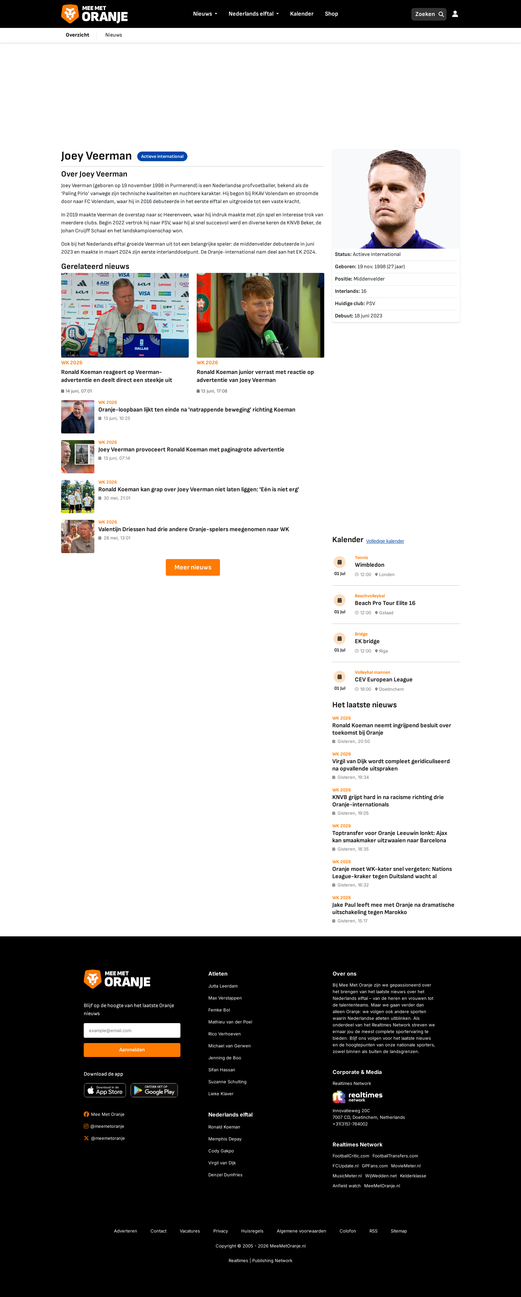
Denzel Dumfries (225, 1174)
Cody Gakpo (221, 1150)
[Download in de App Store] (105, 1090)
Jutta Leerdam (223, 986)
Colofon (348, 1231)
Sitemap (399, 1231)
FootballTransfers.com (395, 1155)
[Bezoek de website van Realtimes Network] (357, 1097)
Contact (158, 1231)
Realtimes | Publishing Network (260, 1260)
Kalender (302, 13)
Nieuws (202, 13)
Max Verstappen (225, 998)
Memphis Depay (225, 1138)
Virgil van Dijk (222, 1162)
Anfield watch (347, 1185)
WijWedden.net (381, 1175)
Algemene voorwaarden (301, 1231)
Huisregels (252, 1231)
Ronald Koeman (224, 1126)
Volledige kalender (385, 541)
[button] (215, 14)
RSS (373, 1231)
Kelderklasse (413, 1175)
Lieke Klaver (221, 1093)
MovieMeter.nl (406, 1165)
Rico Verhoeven (224, 1033)
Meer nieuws (192, 567)
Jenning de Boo (224, 1057)
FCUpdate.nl (346, 1165)
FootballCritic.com (351, 1155)
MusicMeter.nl (347, 1175)
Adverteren (125, 1231)
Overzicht (77, 35)
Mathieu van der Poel (230, 1021)
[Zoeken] (423, 14)
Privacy (220, 1231)
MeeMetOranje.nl (382, 1185)
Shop (331, 13)
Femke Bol (219, 1009)
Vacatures (190, 1231)
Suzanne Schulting (227, 1081)
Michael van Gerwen (229, 1045)
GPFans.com (375, 1165)
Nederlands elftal (251, 13)
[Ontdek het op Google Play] (154, 1090)
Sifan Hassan (221, 1069)
